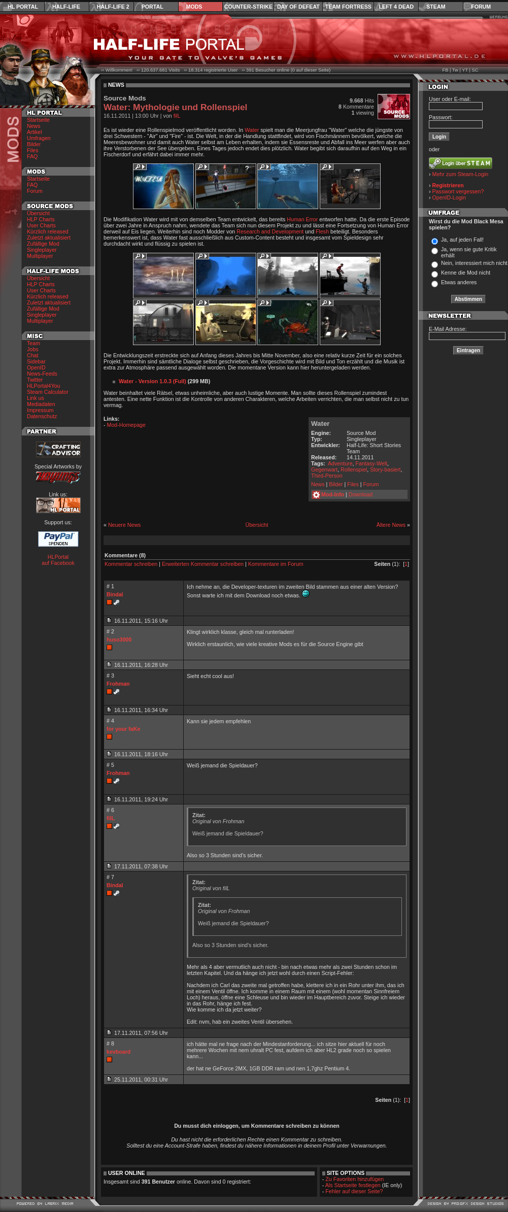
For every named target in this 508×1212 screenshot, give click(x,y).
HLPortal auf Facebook (58, 560)
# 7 (110, 877)
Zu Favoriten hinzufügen (354, 1179)
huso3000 (119, 639)
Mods (194, 7)
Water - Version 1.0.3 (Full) (152, 381)
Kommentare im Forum (275, 564)
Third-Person (327, 476)
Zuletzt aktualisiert (49, 237)
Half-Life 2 (113, 7)
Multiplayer (40, 256)
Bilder (34, 144)
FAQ (32, 156)
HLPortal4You (43, 386)
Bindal (115, 594)
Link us (35, 398)
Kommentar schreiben (131, 564)
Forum (481, 7)
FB (445, 70)
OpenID (36, 367)
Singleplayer (42, 250)
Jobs (33, 349)
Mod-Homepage (126, 425)
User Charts (41, 225)
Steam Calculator (48, 392)
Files (33, 150)
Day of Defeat (298, 7)
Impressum (40, 410)
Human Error (302, 219)
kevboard (118, 1052)
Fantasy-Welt (371, 463)
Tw (455, 70)
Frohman (118, 684)
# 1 (110, 586)
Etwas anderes (459, 282)
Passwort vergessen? (458, 191)
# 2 (110, 631)
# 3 (110, 675)
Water (252, 130)
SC (475, 70)
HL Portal (23, 7)
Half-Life (66, 7)
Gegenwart (324, 469)
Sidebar (36, 361)
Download (360, 494)
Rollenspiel (354, 469)
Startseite (38, 120)
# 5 (110, 765)
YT (465, 70)
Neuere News (124, 525)
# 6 (110, 810)
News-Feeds (42, 374)
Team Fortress (348, 7)
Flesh (322, 231)
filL (177, 116)
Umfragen (39, 138)
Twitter (35, 380)
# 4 (110, 721)
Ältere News (391, 525)
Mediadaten (41, 404)
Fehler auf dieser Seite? (354, 1191)
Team (33, 343)
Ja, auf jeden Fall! (462, 240)
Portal (152, 7)
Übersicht (38, 213)
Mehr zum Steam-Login (460, 174)
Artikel (34, 132)
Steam (435, 7)
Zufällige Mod (43, 244)
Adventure (340, 463)
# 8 (110, 1043)
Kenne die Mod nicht (465, 273)
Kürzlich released (48, 231)
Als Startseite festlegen (353, 1185)
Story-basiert (385, 469)
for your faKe (123, 729)
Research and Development (269, 231)
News (34, 126)
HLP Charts (41, 219)
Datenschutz (42, 416)
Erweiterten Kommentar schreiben (203, 564)
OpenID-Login (449, 197)
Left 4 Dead (396, 7)
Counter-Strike (248, 7)
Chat (33, 355)
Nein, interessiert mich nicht (474, 263)
